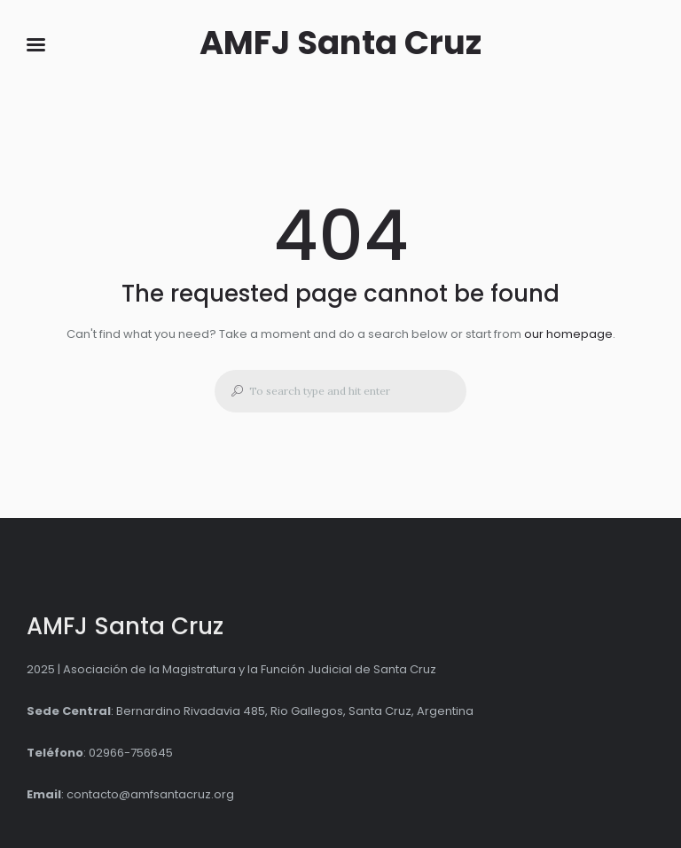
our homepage (568, 334)
